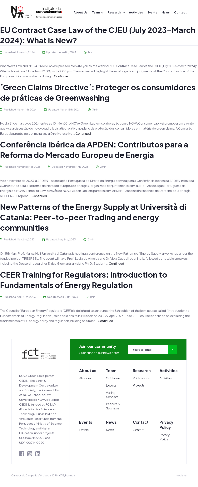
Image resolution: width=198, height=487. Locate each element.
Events (152, 12)
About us (85, 378)
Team (96, 12)
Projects (139, 385)
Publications (141, 378)
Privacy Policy (165, 437)
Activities (136, 12)
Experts (111, 385)
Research (114, 12)
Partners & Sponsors (113, 406)
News (166, 12)
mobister (181, 475)
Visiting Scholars (112, 395)
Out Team (113, 378)
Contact (180, 12)
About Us (80, 12)
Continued (61, 76)
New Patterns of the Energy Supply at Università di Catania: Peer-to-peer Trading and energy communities (93, 217)
